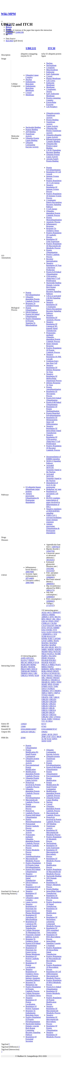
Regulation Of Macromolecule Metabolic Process (53, 832)
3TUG (53, 737)
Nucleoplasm (51, 65)
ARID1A (44, 615)
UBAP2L (45, 697)
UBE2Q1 (45, 715)
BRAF (48, 619)
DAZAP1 (50, 625)
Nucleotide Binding (33, 127)
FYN (55, 630)
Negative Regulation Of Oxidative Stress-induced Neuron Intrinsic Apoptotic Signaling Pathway (33, 974)
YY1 (43, 721)
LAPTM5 (57, 639)
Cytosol (29, 93)
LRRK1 (50, 641)
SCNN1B (53, 673)
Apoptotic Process (53, 222)
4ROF (59, 737)
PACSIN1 (52, 656)
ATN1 (51, 617)
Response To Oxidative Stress (52, 229)
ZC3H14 (49, 721)
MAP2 (56, 641)
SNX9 (58, 682)
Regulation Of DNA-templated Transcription (52, 930)
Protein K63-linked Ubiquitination (53, 399)
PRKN (23, 669)
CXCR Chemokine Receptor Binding (53, 151)
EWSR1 (49, 630)
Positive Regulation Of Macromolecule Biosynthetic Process (53, 959)
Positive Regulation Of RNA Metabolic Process (53, 982)
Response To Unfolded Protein (32, 304)
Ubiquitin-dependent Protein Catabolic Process (33, 299)
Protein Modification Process (31, 806)
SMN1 (53, 682)
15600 (23, 726)
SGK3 (43, 675)
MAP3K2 (45, 645)
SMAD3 (56, 678)
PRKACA (45, 665)
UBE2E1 (44, 704)
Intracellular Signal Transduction (53, 892)
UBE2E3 (44, 706)
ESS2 (43, 630)
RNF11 (58, 669)
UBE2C (57, 697)
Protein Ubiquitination (31, 309)
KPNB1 (44, 639)
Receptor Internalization (51, 260)
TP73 (52, 691)
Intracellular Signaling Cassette (53, 942)
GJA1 (43, 632)
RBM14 (44, 667)
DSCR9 (58, 625)
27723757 (50, 605)
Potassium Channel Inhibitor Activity (33, 936)
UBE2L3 (44, 710)
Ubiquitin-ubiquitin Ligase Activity (53, 136)
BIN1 (43, 619)
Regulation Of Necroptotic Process (51, 393)
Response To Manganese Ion (31, 983)
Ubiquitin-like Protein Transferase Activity (53, 130)
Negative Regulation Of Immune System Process (52, 188)
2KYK (50, 734)
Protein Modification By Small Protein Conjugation (32, 753)
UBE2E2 (52, 704)
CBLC (58, 619)
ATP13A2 (30, 658)
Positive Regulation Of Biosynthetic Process (53, 967)
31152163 (50, 571)
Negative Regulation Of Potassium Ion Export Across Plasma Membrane (33, 908)
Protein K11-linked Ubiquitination (53, 988)
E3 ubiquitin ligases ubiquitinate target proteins (33, 489)
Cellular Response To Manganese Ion (33, 931)
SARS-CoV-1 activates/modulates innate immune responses (53, 518)
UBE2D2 (52, 699)
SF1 (58, 673)
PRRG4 (53, 665)
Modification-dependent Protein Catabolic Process (33, 774)
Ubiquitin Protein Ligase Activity (53, 155)
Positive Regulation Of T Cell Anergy (53, 182)
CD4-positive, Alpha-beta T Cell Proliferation (53, 278)
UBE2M (44, 712)
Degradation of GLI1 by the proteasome (52, 485)
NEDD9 (44, 652)
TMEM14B (25, 671)
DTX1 (43, 628)
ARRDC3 (45, 617)
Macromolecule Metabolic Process (33, 860)
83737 (43, 724)
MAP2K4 (53, 643)
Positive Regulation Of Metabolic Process (53, 839)
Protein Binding (32, 129)
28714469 (29, 578)
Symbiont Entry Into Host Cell (52, 362)
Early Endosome (52, 74)
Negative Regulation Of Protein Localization (31, 1001)
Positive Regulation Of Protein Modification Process (53, 1001)
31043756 (50, 551)
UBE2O (51, 712)
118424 (23, 724)
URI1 (51, 717)
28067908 (29, 572)
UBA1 (30, 673)
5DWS (54, 739)
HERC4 (31, 662)
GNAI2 (55, 632)
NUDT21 (50, 654)
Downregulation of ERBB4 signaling (53, 458)
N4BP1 (44, 649)
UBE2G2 (24, 675)
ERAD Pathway (32, 312)
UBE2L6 (52, 710)
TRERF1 (57, 691)
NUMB (58, 654)
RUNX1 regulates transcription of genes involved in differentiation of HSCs (53, 502)
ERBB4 (56, 628)
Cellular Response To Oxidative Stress (33, 994)
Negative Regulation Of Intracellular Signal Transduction (53, 429)
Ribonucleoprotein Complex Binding (53, 140)
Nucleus (29, 79)
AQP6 (23, 658)
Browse (9, 27)
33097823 (55, 547)
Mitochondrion (52, 70)
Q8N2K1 (31, 732)
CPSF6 (50, 621)
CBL (53, 619)
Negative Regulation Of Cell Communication (33, 887)
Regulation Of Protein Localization (31, 965)
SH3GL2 (57, 675)
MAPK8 (52, 645)
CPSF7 (56, 621)
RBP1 (28, 669)
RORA (44, 671)
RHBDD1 (45, 669)
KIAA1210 (51, 636)
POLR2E (45, 662)
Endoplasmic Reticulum (31, 83)
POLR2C (52, 660)
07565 (43, 726)
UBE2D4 (52, 702)
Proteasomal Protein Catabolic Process (32, 826)
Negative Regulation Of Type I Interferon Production (54, 266)
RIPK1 (52, 669)
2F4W (23, 738)
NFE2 (50, 652)
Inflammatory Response (51, 225)
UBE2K (51, 708)
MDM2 (33, 665)
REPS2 (51, 667)
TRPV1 (51, 693)
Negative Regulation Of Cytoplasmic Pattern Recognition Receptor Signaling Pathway (54, 307)
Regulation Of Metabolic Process (53, 860)
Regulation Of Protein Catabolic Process (32, 958)
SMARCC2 (55, 680)
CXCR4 (53, 623)
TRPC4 (44, 693)
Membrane (30, 95)
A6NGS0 (24, 732)
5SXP (49, 741)
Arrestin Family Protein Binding (52, 160)
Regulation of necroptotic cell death (52, 493)
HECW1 (24, 662)
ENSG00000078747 (49, 729)
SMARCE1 (45, 682)
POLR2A (51, 658)
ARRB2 (52, 615)
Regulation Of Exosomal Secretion (31, 1039)
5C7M (43, 739)
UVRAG (57, 717)
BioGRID (9, 41)
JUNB (43, 636)
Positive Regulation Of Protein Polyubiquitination (33, 1019)
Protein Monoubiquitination (54, 219)
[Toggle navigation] (2, 21)
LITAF (44, 641)
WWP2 (31, 675)
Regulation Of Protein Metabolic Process (53, 993)
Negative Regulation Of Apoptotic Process (53, 317)
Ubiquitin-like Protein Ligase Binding (51, 146)
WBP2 (49, 719)
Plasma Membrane (53, 78)
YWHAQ (56, 719)
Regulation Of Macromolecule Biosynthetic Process (52, 853)
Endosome (50, 72)
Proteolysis (30, 811)
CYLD (44, 625)
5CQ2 (49, 739)
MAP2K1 (45, 643)
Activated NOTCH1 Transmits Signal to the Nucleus (53, 468)
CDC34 (44, 621)
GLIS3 (49, 632)
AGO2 (44, 612)
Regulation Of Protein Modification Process (51, 912)
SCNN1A (45, 673)
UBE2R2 (45, 717)
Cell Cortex (50, 81)
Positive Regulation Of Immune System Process (53, 196)
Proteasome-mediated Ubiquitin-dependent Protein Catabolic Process (53, 337)
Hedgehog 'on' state (53, 489)
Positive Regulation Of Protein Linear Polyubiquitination (33, 865)
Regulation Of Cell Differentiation (53, 973)
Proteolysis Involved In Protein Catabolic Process (33, 784)
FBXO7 (31, 660)
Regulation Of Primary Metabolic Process (53, 884)
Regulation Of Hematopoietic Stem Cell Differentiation (52, 421)
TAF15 (44, 688)
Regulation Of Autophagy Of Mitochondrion (31, 917)
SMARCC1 (45, 680)
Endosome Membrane (50, 84)
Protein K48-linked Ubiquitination (53, 403)
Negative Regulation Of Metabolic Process (53, 1034)
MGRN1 (24, 667)
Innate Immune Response (52, 345)
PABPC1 (44, 656)
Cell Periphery (51, 107)
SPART (44, 684)
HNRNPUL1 (48, 634)
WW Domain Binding (51, 879)
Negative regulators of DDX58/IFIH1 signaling (53, 511)
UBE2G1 (52, 706)
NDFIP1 (51, 649)
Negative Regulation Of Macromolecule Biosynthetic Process (52, 1019)
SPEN (50, 684)
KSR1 (50, 639)
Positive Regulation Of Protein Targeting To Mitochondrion (33, 322)
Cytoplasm (50, 68)
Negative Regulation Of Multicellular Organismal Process (54, 377)
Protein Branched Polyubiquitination (53, 414)
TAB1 (55, 686)
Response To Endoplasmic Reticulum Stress (32, 1013)
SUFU (50, 686)
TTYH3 (44, 695)
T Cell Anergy (51, 209)
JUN (55, 634)
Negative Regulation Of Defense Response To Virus (53, 368)
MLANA (44, 647)
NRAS (44, 654)
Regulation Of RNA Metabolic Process (52, 897)
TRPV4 (57, 693)
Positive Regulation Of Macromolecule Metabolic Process (53, 246)
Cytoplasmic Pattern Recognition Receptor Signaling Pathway (54, 203)
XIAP (36, 675)
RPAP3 (56, 671)
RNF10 (34, 669)
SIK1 (43, 678)
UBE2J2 (31, 48)
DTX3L (50, 628)
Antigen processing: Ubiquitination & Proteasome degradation (32, 498)
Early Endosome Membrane (52, 95)
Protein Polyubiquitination (33, 294)
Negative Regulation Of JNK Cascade (53, 356)
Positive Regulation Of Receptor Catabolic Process (53, 448)
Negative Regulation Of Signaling (31, 893)
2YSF (48, 737)
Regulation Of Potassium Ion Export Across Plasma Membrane (33, 951)
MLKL (51, 647)
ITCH (51, 48)
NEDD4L (31, 667)
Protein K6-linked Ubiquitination (32, 315)
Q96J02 (44, 732)
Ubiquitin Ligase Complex (32, 76)
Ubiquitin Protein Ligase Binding (32, 139)
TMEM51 (45, 691)
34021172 (50, 590)
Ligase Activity (52, 126)
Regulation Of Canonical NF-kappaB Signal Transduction (31, 925)
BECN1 (58, 617)
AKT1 (49, 612)
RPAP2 (50, 671)
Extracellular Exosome (51, 103)
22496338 (19, 32)
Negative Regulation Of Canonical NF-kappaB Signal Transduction (52, 326)
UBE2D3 (45, 702)
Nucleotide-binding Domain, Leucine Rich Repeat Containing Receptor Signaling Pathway (53, 288)
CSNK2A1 (45, 623)
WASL (44, 719)
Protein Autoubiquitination (53, 388)
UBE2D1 (45, 699)
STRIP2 (44, 686)
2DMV (44, 734)
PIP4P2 (44, 658)
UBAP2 (51, 695)
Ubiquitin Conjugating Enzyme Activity (32, 145)
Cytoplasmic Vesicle (51, 90)
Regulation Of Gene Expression (52, 240)
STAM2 (56, 684)
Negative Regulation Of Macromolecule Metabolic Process (53, 1009)
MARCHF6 (25, 665)
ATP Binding (31, 132)
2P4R (43, 737)
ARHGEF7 (56, 612)
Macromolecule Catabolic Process (32, 801)
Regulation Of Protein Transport (32, 1007)
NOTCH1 (57, 652)
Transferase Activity (30, 135)
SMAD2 (49, 678)
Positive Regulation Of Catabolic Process (53, 235)
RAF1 (58, 665)
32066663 (50, 577)
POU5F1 (52, 662)
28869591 (50, 584)
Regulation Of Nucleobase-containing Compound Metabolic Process (53, 921)
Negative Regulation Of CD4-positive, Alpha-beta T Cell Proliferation (53, 439)
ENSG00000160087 (28, 729)
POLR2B (45, 660)
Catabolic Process (32, 813)
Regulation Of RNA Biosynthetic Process (53, 937)
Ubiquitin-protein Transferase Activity (53, 115)
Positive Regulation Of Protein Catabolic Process (53, 350)
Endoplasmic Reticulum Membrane (31, 88)
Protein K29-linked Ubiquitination (53, 273)
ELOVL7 (24, 660)
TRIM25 (33, 671)
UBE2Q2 (52, 715)
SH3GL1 (50, 675)
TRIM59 (24, 673)
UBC (35, 673)
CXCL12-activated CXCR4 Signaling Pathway (53, 298)
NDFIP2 (58, 649)
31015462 (50, 568)
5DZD (43, 741)
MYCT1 (58, 647)
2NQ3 (55, 734)
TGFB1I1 (51, 688)
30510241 (50, 560)
